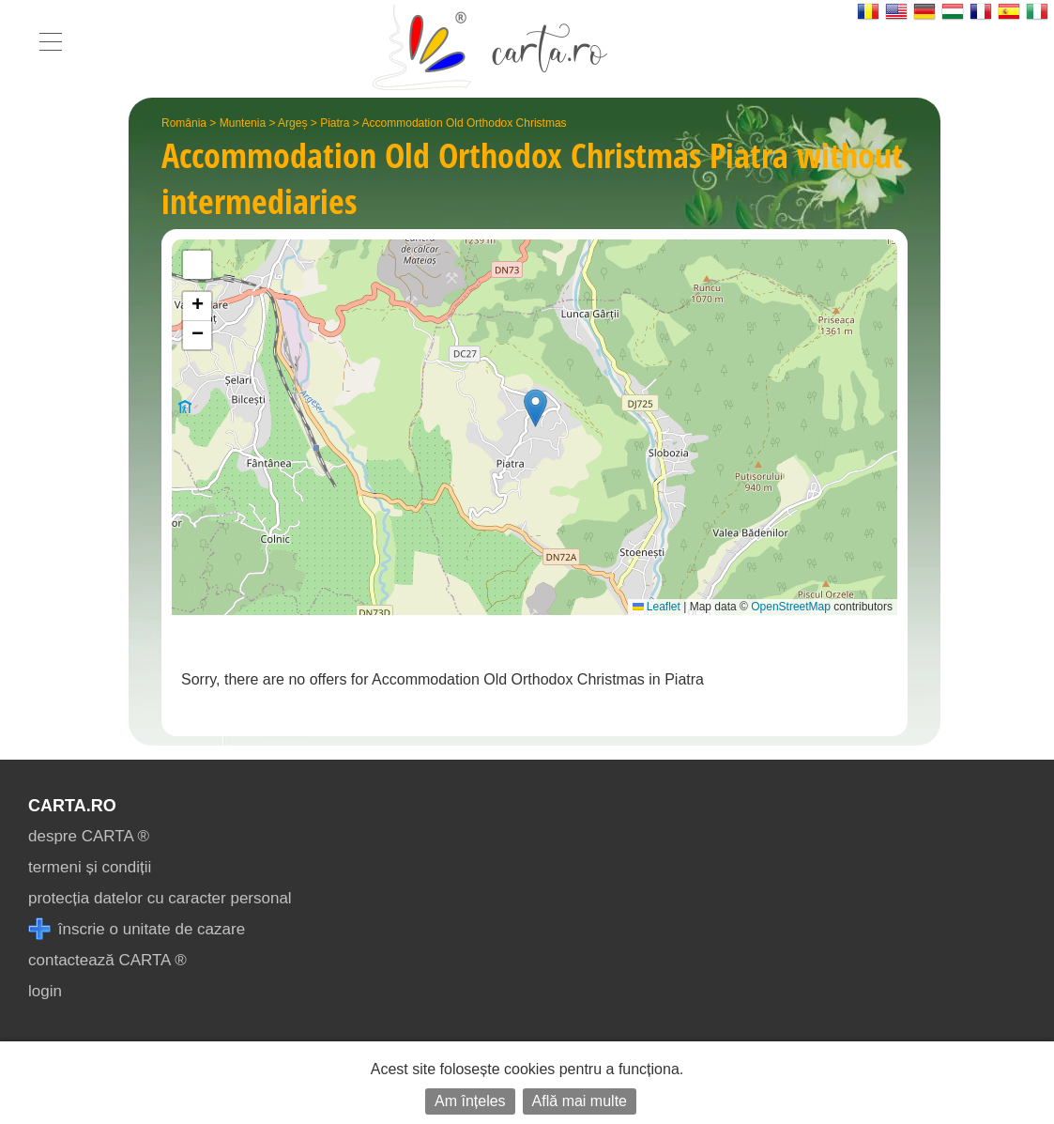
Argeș (292, 123)
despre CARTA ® (88, 836)
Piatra (334, 123)
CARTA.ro (72, 805)
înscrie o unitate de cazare (136, 929)
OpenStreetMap (791, 606)
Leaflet (656, 606)
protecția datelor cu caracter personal (160, 898)
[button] (535, 408)
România (183, 123)
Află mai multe (579, 1101)
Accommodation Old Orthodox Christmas (464, 123)
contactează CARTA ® (107, 960)
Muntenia (243, 123)
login (45, 991)
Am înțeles (470, 1101)
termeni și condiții (89, 867)
